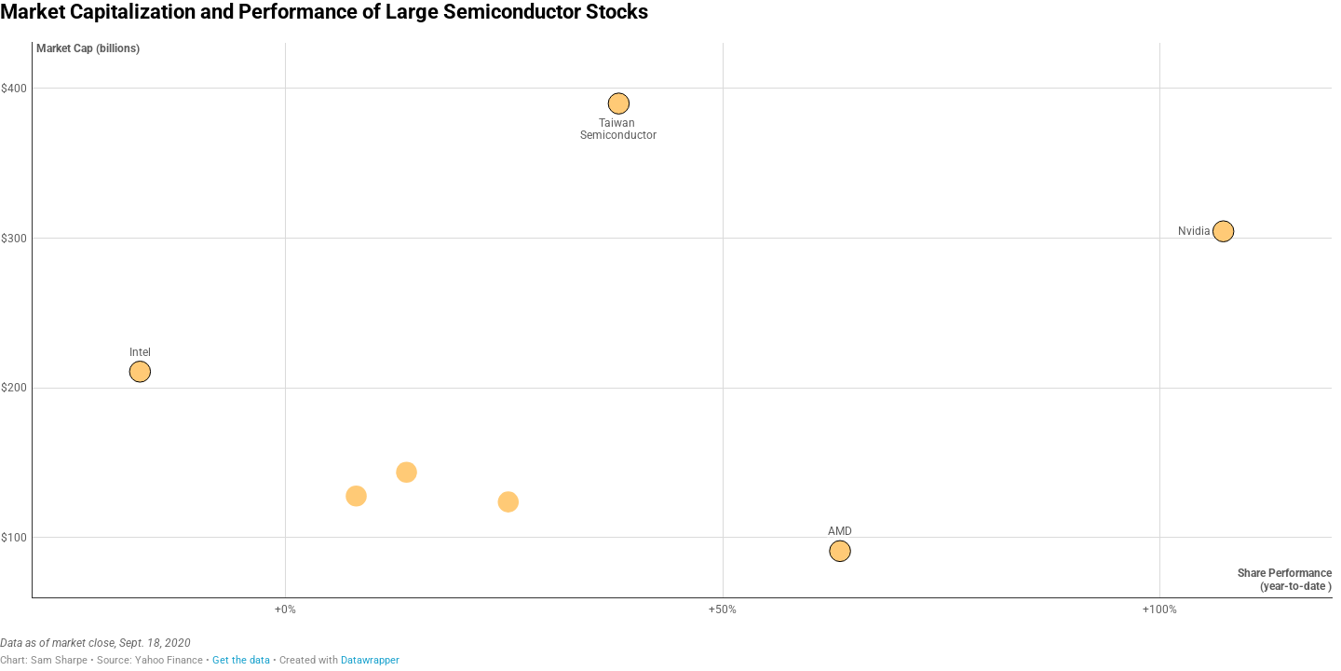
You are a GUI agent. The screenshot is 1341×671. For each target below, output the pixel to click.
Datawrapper (370, 660)
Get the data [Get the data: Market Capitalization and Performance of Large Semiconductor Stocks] (241, 660)
